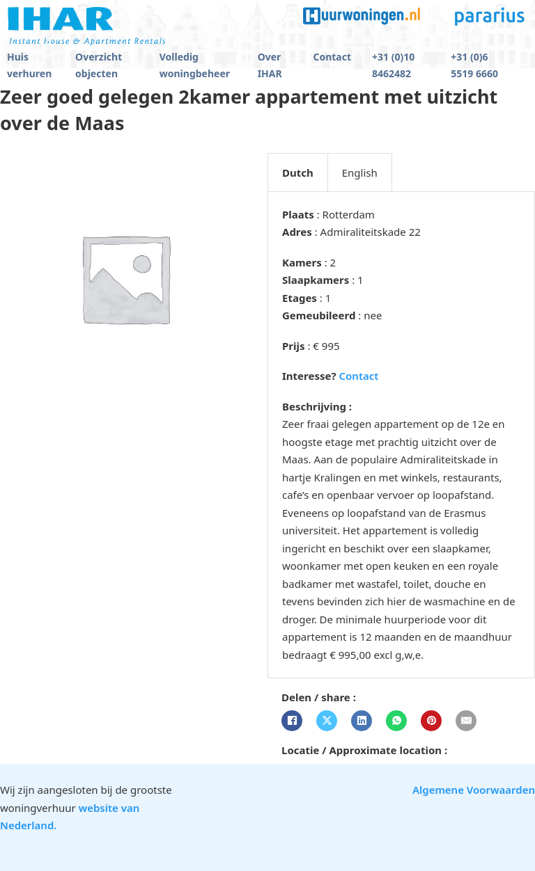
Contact (332, 56)
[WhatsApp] (396, 720)
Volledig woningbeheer (195, 65)
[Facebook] (291, 720)
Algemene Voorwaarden (473, 790)
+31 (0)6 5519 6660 (474, 65)
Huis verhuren (29, 65)
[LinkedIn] (361, 720)
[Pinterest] (431, 720)
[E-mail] (466, 720)
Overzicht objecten (98, 65)
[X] (326, 720)
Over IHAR (270, 65)
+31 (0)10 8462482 (393, 65)
